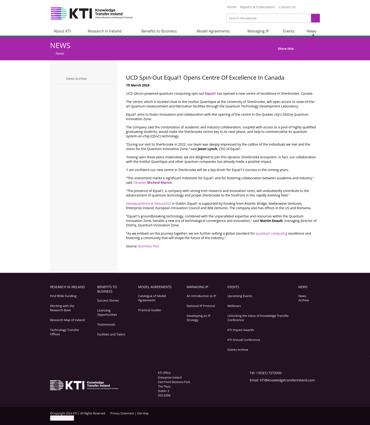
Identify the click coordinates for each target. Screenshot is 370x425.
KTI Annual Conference (243, 340)
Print (288, 256)
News (311, 31)
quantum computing (271, 233)
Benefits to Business (159, 31)
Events (288, 31)
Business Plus (148, 246)
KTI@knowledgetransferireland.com (287, 380)
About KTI (62, 31)
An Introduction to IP (201, 296)
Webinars (234, 306)
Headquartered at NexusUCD (149, 203)
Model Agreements (213, 31)
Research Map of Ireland (67, 320)
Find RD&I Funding (63, 296)
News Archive (76, 78)
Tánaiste (152, 182)
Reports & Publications (257, 7)
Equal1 (210, 93)
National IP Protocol (201, 306)
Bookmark (304, 256)
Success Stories (108, 300)
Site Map (143, 413)
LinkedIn (308, 8)
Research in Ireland (105, 31)
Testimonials (106, 324)
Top (312, 256)
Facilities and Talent (111, 334)
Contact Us (287, 7)
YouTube (315, 8)
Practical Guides (149, 310)
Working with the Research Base (62, 308)
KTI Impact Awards (240, 330)
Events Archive (237, 349)
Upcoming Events (239, 296)
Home (231, 7)
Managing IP (258, 31)
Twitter (302, 8)
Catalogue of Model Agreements (152, 298)
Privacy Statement (122, 413)
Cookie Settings (62, 418)
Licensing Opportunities (107, 312)
